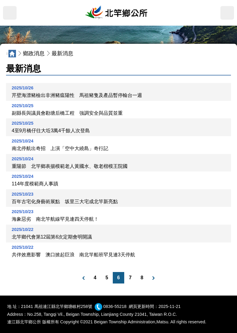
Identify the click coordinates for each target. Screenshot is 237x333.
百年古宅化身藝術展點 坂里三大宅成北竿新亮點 (65, 201)
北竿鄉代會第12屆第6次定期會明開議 (52, 236)
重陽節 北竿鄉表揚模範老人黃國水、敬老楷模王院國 (70, 166)
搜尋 (227, 13)
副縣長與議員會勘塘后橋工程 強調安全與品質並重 (67, 113)
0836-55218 (115, 306)
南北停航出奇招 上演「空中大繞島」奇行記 (60, 148)
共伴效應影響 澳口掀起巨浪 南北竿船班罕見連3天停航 (73, 254)
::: (1, 42)
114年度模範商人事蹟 (35, 183)
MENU (10, 13)
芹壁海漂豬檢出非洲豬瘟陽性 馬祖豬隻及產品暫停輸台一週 (77, 95)
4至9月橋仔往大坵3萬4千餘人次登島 (51, 130)
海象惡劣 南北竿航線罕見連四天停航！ (55, 219)
